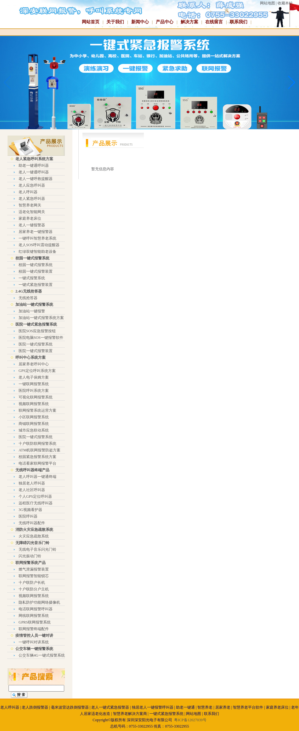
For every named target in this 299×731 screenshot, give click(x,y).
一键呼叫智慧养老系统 (37, 238)
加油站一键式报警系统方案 (41, 318)
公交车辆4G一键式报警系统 (42, 655)
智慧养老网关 (30, 205)
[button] (291, 83)
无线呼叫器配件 (32, 523)
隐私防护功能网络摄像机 (39, 602)
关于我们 (115, 22)
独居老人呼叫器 (32, 483)
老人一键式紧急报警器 (110, 707)
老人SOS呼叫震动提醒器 (39, 245)
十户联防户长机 (32, 582)
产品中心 (164, 22)
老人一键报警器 (32, 225)
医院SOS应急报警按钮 (37, 331)
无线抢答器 (28, 298)
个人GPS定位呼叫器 (35, 496)
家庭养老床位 (30, 218)
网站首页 (90, 22)
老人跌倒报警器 (35, 707)
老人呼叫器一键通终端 (37, 476)
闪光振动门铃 (30, 556)
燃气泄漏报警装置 (34, 569)
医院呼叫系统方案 (34, 390)
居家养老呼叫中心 (34, 364)
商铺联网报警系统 (34, 423)
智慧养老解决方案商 (130, 713)
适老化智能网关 (32, 212)
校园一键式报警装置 (36, 271)
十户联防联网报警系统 (37, 443)
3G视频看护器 (30, 510)
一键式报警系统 (32, 278)
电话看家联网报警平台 (37, 463)
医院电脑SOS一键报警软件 (41, 337)
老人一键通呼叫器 (34, 172)
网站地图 (267, 3)
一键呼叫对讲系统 (34, 642)
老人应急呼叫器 (32, 185)
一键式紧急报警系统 (166, 713)
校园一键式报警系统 (36, 265)
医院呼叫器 (28, 516)
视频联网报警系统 (34, 404)
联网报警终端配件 (34, 629)
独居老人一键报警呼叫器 (152, 707)
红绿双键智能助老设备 (37, 251)
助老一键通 (185, 707)
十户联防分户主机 (34, 589)
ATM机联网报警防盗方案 (39, 450)
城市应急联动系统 (34, 430)
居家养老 (222, 707)
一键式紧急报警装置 (36, 284)
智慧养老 (204, 707)
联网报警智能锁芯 (34, 576)
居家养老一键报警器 (36, 231)
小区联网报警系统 (34, 417)
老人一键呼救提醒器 (36, 179)
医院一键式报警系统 (36, 344)
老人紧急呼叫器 (32, 198)
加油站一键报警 (32, 311)
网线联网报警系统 (34, 615)
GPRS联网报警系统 (35, 622)
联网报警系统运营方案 (37, 410)
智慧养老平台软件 (248, 707)
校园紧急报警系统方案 (37, 457)
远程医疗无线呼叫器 (36, 503)
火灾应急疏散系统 (34, 536)
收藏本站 (285, 3)
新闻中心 (140, 22)
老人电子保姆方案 (34, 377)
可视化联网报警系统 (36, 397)
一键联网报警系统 (34, 384)
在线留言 (214, 22)
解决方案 (189, 22)
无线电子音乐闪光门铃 (37, 549)
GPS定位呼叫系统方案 (37, 370)
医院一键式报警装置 (36, 351)
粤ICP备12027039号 (190, 720)
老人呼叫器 (28, 192)
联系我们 (238, 22)
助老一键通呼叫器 (34, 165)
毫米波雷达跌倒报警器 (70, 707)
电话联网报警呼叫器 (36, 609)
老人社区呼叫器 (32, 490)
